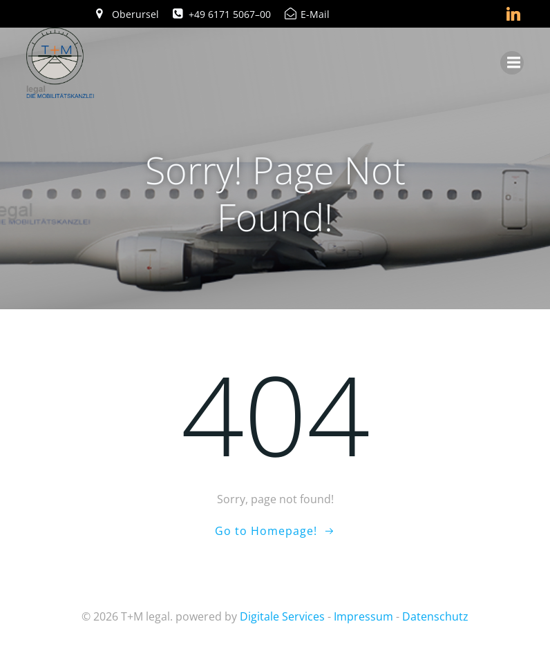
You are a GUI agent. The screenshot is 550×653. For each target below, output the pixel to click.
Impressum (363, 616)
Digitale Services (282, 616)
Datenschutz (435, 616)
